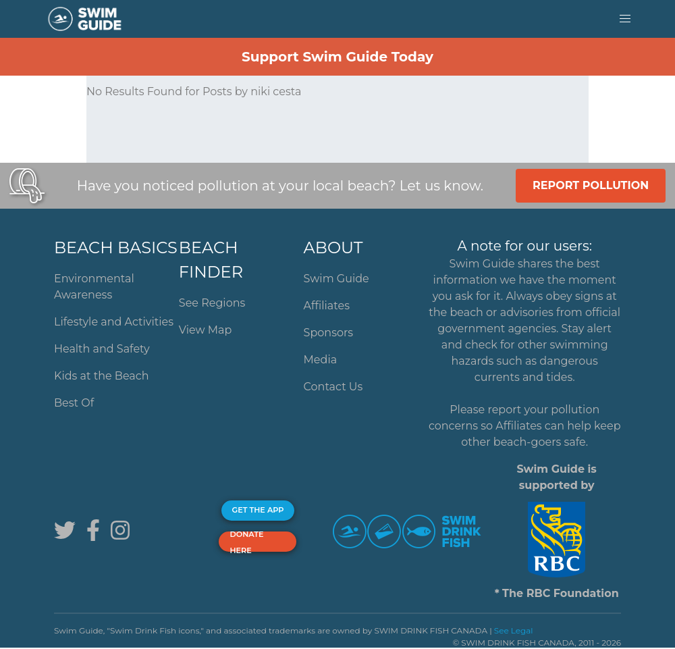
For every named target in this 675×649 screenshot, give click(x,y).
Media (321, 359)
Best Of (74, 402)
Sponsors (329, 332)
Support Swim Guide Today (337, 57)
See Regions (212, 302)
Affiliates (327, 305)
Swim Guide (336, 278)
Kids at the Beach (101, 375)
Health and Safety (102, 348)
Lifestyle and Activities (113, 321)
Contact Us (333, 386)
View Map (205, 329)
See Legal (513, 630)
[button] (625, 19)
